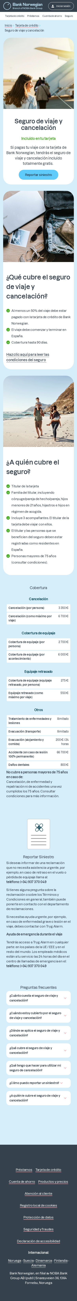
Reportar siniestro (38, 175)
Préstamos (33, 16)
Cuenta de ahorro (52, 16)
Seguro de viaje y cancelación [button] (24, 30)
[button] (38, 998)
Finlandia (61, 1260)
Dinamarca (44, 1260)
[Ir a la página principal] (23, 6)
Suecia (28, 1260)
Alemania (38, 1265)
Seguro (69, 16)
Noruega (14, 1260)
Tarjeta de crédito (14, 16)
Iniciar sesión (61, 6)
